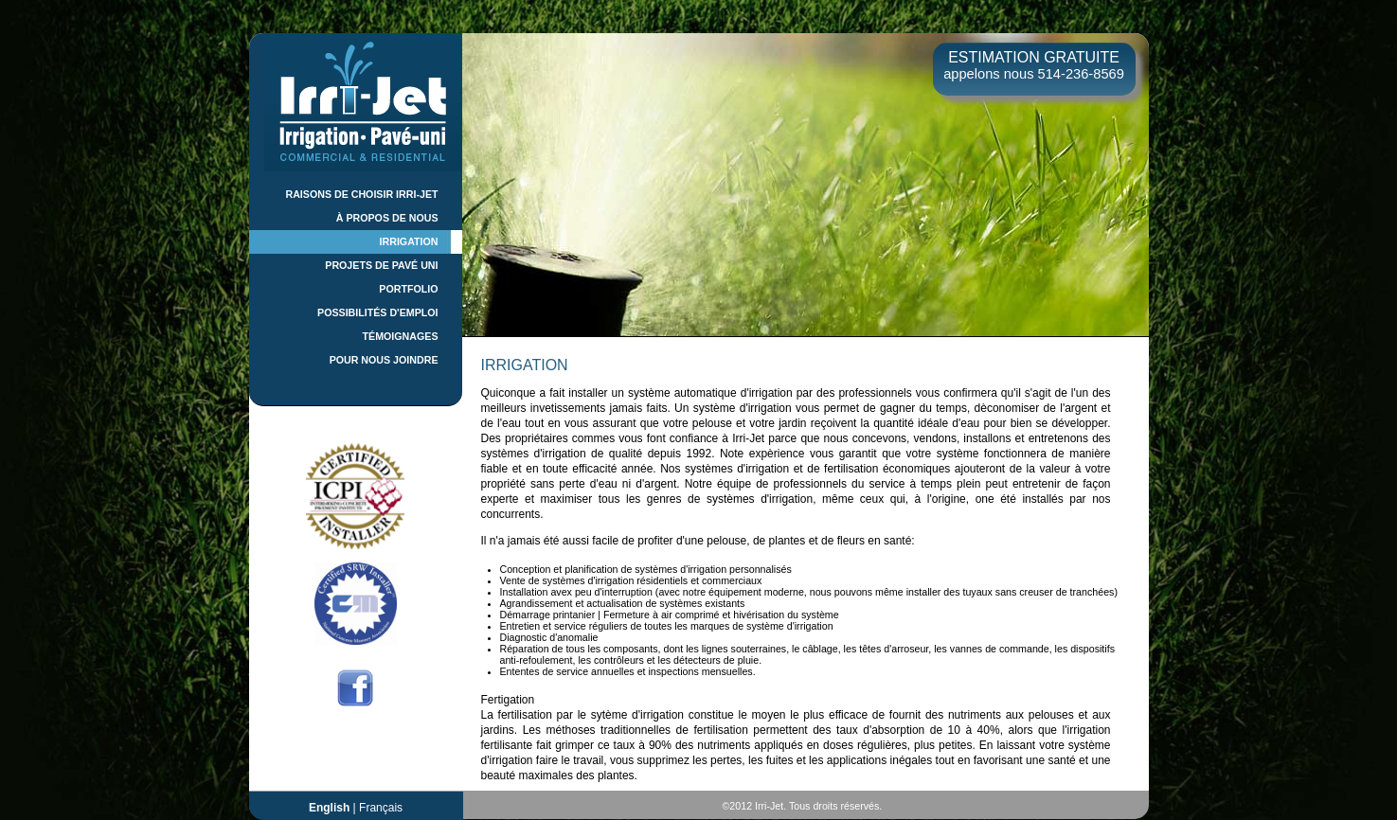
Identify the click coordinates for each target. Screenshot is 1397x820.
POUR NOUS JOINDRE (384, 359)
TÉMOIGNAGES (401, 336)
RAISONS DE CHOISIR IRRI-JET (361, 194)
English (329, 807)
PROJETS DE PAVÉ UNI (381, 265)
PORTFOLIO (408, 288)
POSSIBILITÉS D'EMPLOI (377, 312)
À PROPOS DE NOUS (387, 217)
